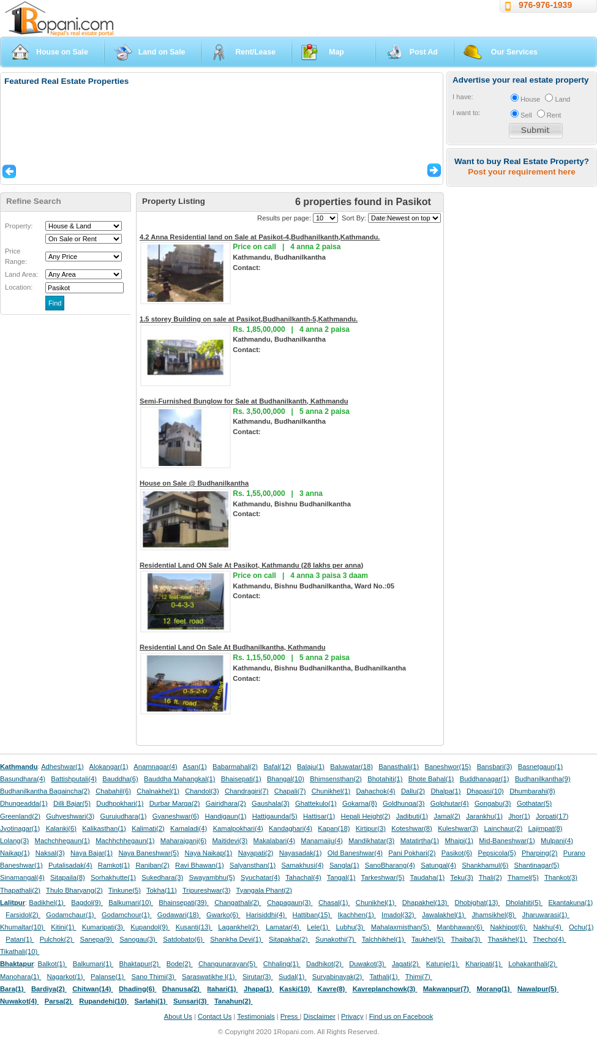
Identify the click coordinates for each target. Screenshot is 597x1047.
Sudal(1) (292, 976)
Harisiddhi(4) (266, 914)
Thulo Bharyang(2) (74, 890)
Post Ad (424, 52)
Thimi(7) (418, 976)
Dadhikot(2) (325, 963)
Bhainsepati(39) (183, 902)
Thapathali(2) (20, 890)
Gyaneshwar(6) (175, 816)
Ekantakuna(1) (571, 902)
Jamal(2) (447, 816)
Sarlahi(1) (150, 1001)
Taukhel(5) (428, 939)
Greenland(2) (20, 816)
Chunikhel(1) (331, 791)
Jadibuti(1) (412, 816)
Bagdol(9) (87, 902)
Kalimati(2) (148, 828)
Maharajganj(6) (183, 840)
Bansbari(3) (495, 766)
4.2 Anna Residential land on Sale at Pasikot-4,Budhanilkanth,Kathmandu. (260, 237)
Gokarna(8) (359, 803)
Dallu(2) (413, 791)
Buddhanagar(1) (484, 778)
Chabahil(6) (113, 791)
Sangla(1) (344, 865)
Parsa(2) (59, 1001)
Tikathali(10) (19, 951)
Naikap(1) (15, 853)
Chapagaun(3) (290, 902)
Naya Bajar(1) (91, 853)
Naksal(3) (50, 853)
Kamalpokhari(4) (238, 828)
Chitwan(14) (92, 989)
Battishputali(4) (74, 778)
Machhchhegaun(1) (125, 840)
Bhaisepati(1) (241, 778)
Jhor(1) (519, 816)
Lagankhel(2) (239, 927)
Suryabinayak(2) (338, 976)
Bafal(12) (277, 766)
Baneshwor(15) (447, 766)
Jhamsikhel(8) (493, 914)
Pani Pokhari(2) (411, 853)
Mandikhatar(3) (371, 840)
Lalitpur (12, 902)
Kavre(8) (332, 989)
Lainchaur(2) (503, 828)
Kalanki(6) (61, 828)
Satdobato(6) (184, 939)
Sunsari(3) (191, 1001)
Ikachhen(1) (357, 914)
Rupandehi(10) (104, 1001)
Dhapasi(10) (485, 791)
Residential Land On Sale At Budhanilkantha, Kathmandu (233, 647)
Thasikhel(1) (508, 939)
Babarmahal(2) (235, 766)
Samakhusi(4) (303, 865)
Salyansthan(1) (253, 865)
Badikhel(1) (47, 902)
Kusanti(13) (194, 927)
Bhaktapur (17, 963)
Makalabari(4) (274, 840)
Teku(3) (461, 877)
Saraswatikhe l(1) (209, 976)
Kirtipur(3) (371, 828)
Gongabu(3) (493, 803)
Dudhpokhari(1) (119, 803)
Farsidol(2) (23, 914)
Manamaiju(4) (321, 840)
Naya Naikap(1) (209, 853)
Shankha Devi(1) (236, 939)
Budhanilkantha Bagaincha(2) (45, 791)
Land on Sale (162, 52)
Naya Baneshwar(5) (148, 853)
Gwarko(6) (223, 914)
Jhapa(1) (259, 989)
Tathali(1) (384, 976)
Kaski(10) (295, 989)
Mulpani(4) (557, 840)
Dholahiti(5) (524, 902)
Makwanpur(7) (447, 989)
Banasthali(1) (398, 766)
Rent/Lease (255, 52)
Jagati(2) (406, 963)
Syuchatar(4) (260, 877)
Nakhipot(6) (508, 927)
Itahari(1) (222, 989)
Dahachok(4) (376, 791)
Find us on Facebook (401, 1016)
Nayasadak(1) (300, 853)
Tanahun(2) (233, 1001)
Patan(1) (20, 939)
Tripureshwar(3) (206, 890)
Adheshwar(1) (62, 766)
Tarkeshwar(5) (383, 877)
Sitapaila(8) (67, 877)
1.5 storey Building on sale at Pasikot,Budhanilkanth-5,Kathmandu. (249, 319)
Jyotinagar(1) (20, 828)
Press (290, 1016)
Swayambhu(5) (212, 877)
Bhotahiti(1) (384, 778)
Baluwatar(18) (351, 766)
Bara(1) (13, 989)
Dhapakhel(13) (425, 902)
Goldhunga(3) (403, 803)
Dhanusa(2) (181, 989)
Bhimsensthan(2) (336, 778)
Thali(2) (490, 877)
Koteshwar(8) (411, 828)
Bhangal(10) (285, 778)
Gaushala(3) (271, 803)
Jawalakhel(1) (444, 914)
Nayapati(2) (256, 853)
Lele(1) (318, 927)
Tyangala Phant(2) (264, 890)
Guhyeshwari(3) (70, 816)
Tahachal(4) (303, 877)
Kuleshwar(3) (458, 828)
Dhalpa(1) (445, 791)
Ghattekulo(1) (316, 803)
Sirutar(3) (257, 976)
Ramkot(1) (114, 865)
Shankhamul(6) (485, 865)
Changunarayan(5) (227, 963)
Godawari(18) (179, 914)
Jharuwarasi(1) (545, 914)
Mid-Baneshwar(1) (507, 840)
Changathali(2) (237, 902)
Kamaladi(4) (188, 828)
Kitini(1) (63, 927)
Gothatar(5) (534, 803)
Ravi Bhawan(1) (199, 865)
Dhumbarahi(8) (532, 791)
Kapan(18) (334, 828)
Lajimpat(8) (545, 828)
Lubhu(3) (351, 927)
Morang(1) (493, 989)
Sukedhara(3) (162, 877)
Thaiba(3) (466, 939)
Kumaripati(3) (103, 927)
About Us (178, 1016)
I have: (462, 96)
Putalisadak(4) (70, 865)
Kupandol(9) (150, 927)
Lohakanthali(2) (532, 963)
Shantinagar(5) (537, 865)
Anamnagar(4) (155, 766)
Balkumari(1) (93, 963)
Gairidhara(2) (226, 803)
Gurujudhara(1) (123, 816)
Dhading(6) (138, 989)
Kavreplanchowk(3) (385, 989)
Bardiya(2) (49, 989)
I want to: (466, 112)
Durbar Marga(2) (174, 803)
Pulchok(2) (57, 939)
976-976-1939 (545, 5)
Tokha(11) (161, 890)
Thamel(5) (523, 877)
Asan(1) (195, 766)
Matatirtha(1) (419, 840)
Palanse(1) (108, 976)
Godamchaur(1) (71, 914)
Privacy (352, 1016)
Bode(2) (180, 963)
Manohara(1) (20, 976)
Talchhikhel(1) (384, 939)
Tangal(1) (341, 877)
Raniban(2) (152, 865)
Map (336, 52)
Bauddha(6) (120, 778)
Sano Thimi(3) (154, 976)
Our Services (514, 52)
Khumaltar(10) (22, 927)
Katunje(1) (443, 963)
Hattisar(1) (319, 816)
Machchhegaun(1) (62, 840)
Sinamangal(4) (22, 877)
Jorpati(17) (552, 816)
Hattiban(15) (312, 914)
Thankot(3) (560, 877)
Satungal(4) (438, 865)
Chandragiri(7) (247, 791)
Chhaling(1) (282, 963)
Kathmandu (19, 766)
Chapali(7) (290, 791)
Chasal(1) (334, 902)
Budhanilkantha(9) (543, 778)
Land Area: (21, 274)
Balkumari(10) (130, 902)
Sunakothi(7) (335, 939)
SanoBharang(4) (390, 865)
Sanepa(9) (97, 939)
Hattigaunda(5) (275, 816)
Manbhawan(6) (460, 927)
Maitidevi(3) (229, 840)
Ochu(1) (581, 927)
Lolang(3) (14, 840)
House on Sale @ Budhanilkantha (194, 483)
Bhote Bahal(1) (431, 778)
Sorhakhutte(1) (113, 877)
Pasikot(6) (456, 853)
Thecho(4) (549, 939)
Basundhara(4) (22, 778)
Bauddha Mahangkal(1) (179, 778)
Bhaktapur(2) (140, 963)
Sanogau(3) (138, 939)
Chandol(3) (202, 791)
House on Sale (62, 52)
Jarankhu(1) (484, 816)
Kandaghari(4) (290, 828)
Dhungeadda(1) (24, 803)
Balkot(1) (52, 963)
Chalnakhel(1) (158, 791)
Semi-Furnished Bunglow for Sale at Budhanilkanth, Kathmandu (244, 401)
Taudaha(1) (427, 877)
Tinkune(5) (124, 890)
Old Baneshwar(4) (355, 853)
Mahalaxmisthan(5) (401, 927)
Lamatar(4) (283, 927)
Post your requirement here (521, 171)
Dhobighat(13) (477, 902)
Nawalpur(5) (537, 989)
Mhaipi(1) (459, 840)
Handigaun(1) (226, 816)
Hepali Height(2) (366, 816)
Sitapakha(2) (289, 939)
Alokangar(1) (109, 766)
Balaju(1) (311, 766)
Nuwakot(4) (19, 1001)
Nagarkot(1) (66, 976)
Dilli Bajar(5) (72, 803)
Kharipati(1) (484, 963)
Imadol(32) (398, 914)
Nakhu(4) (548, 927)
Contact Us (214, 1016)
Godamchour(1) (126, 914)
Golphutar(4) (449, 803)
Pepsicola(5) (497, 853)
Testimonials (256, 1016)
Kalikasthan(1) (104, 828)
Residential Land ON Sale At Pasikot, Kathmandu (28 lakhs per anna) (251, 565)
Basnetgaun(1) (540, 766)
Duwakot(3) (367, 963)
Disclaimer (320, 1016)
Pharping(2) (539, 853)
